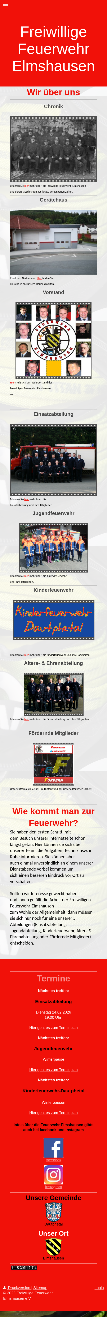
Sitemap (40, 1288)
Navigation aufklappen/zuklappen (53, 5)
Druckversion (17, 1288)
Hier (39, 278)
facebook (53, 1160)
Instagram (53, 1187)
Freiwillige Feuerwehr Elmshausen (53, 48)
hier (26, 186)
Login (99, 1288)
